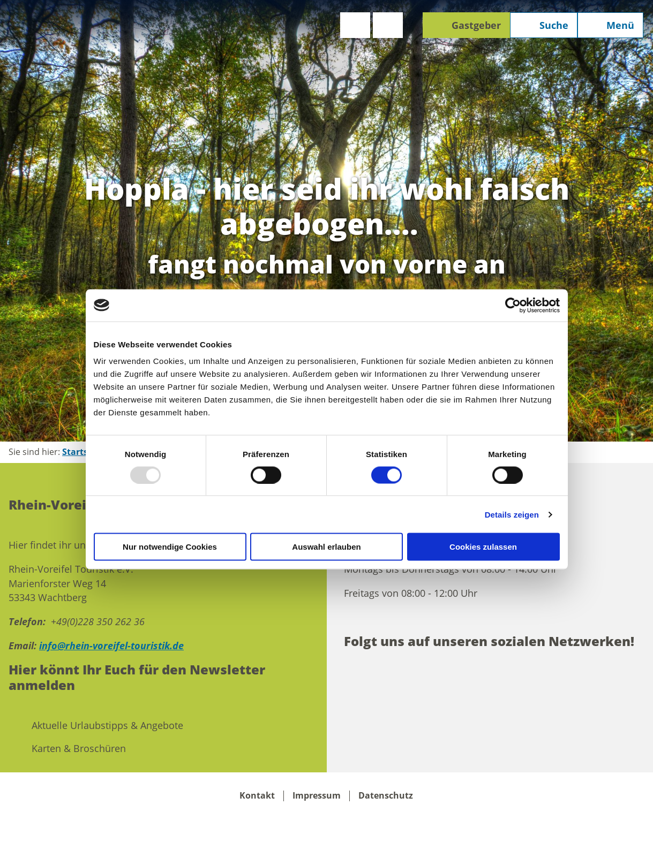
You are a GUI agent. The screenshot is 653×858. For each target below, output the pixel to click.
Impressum (316, 796)
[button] (355, 25)
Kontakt (257, 796)
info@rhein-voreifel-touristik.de (111, 645)
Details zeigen (512, 514)
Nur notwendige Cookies (170, 546)
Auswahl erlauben (326, 546)
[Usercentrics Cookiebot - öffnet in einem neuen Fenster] (513, 305)
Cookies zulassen (483, 546)
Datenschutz (385, 796)
